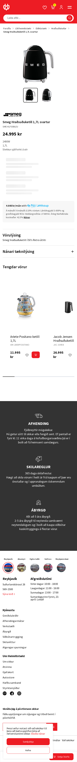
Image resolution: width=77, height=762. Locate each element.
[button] (28, 741)
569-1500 (8, 589)
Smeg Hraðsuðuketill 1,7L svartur (20, 31)
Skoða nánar (38, 733)
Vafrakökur (68, 740)
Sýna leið (9, 594)
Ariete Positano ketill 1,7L (25, 338)
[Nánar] (27, 217)
